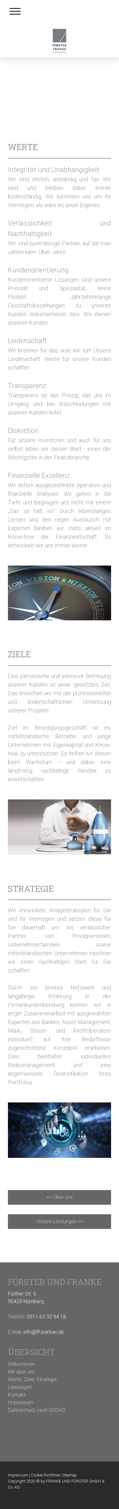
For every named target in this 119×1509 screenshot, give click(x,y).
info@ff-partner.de (43, 1332)
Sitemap (70, 1475)
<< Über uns (59, 1197)
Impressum (18, 1475)
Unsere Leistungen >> (59, 1221)
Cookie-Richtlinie (45, 1475)
